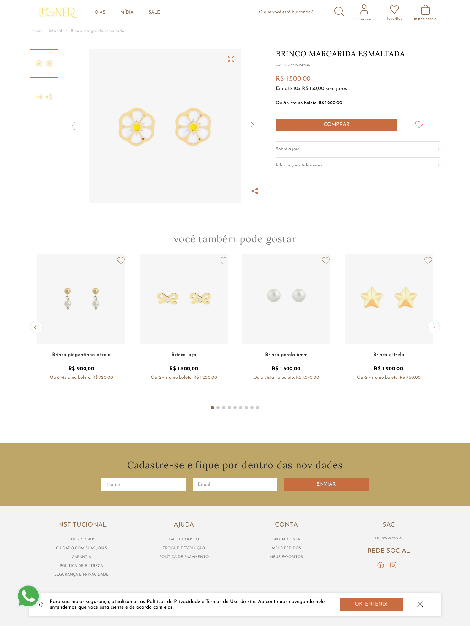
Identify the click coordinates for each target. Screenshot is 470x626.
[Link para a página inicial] (37, 31)
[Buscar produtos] (339, 12)
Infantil (55, 31)
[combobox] (304, 12)
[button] (165, 126)
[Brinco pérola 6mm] (286, 327)
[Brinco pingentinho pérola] (81, 327)
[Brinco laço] (184, 327)
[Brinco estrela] (389, 327)
